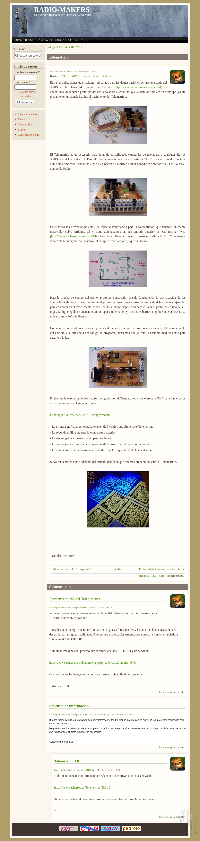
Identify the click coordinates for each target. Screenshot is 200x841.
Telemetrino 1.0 (66, 761)
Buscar (22, 129)
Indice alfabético (27, 114)
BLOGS (29, 39)
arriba (116, 569)
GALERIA (42, 39)
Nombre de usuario (27, 72)
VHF (65, 76)
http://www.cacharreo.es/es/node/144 (138, 87)
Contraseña (22, 82)
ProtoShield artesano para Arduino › (161, 569)
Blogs (51, 47)
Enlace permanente (58, 607)
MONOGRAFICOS (61, 39)
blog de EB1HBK (70, 47)
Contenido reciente (28, 134)
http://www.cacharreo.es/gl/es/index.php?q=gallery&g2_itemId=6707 (92, 662)
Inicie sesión (164, 575)
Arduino (107, 76)
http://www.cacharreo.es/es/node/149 (74, 236)
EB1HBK (66, 71)
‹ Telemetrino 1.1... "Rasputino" (71, 569)
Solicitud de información (69, 706)
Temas (21, 119)
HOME (18, 39)
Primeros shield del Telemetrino (74, 599)
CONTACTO (82, 39)
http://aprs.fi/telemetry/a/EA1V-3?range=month (80, 414)
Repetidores (90, 76)
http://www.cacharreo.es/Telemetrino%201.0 (82, 787)
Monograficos (26, 124)
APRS (76, 76)
